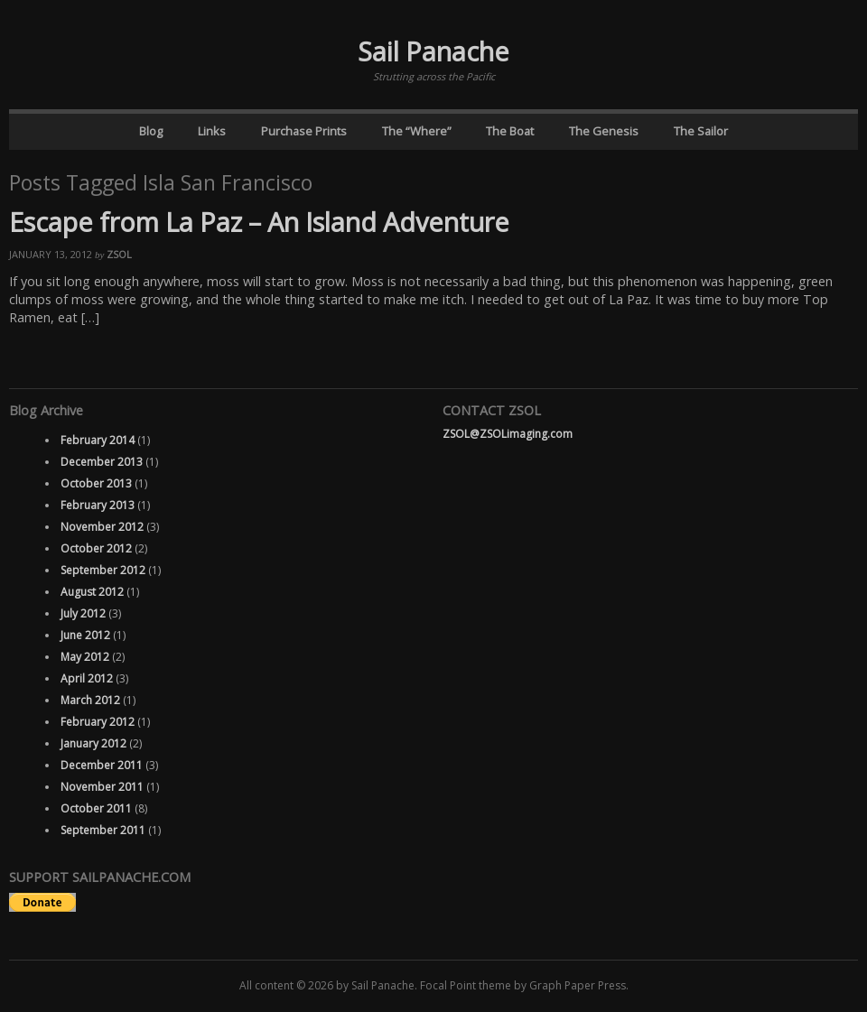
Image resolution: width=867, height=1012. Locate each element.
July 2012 (83, 613)
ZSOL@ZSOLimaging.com (508, 433)
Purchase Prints (304, 131)
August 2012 (92, 591)
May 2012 (85, 656)
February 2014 (98, 440)
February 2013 (98, 505)
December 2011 (102, 765)
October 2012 (96, 548)
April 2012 (87, 678)
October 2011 (96, 808)
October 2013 (96, 483)
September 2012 (103, 570)
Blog (151, 131)
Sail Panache (433, 51)
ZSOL (119, 254)
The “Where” (417, 131)
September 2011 (103, 830)
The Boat (510, 131)
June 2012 (85, 635)
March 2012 (90, 700)
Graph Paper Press (577, 985)
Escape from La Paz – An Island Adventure (259, 221)
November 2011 (102, 786)
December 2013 (102, 461)
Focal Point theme (465, 985)
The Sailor (701, 131)
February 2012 (98, 721)
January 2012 (93, 743)
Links (212, 131)
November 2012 (102, 526)
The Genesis (604, 131)
